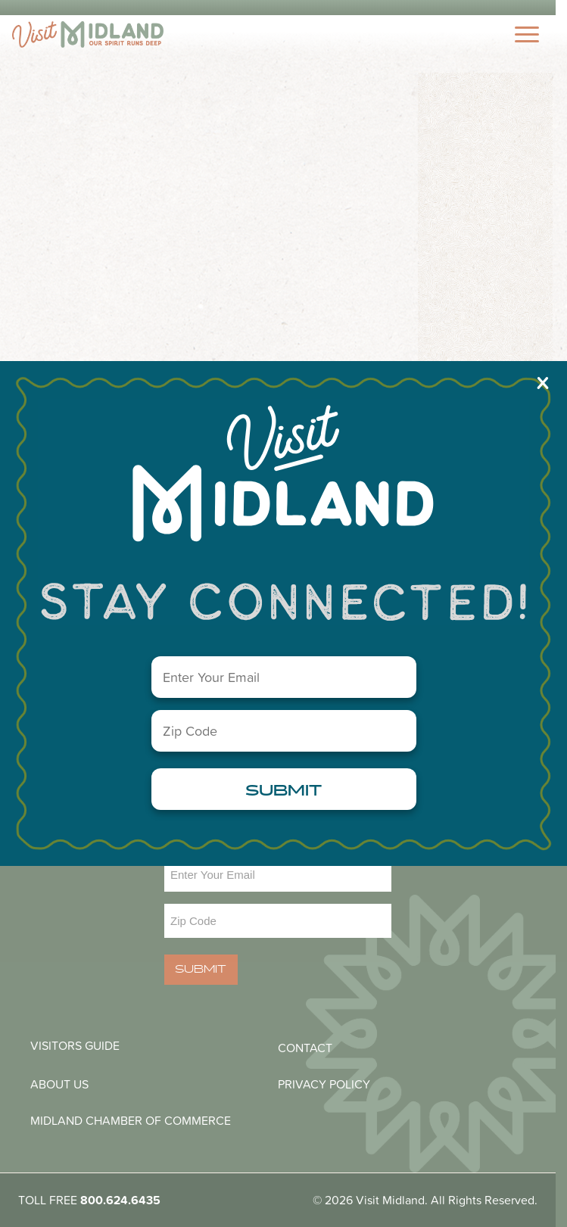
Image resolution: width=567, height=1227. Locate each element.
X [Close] (543, 382)
